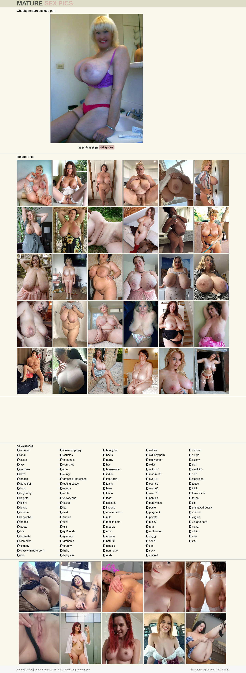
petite (151, 507)
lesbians (109, 502)
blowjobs (24, 517)
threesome (197, 493)
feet (64, 512)
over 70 (152, 493)
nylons (151, 450)
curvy (65, 474)
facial (65, 502)
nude (107, 555)
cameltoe (24, 541)
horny (108, 459)
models (109, 526)
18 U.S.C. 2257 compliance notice (72, 669)
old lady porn (155, 455)
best (21, 488)
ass (21, 464)
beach (22, 478)
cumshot (67, 464)
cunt (64, 469)
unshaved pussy (200, 507)
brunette (23, 536)
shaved (152, 555)
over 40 (152, 478)
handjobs (110, 450)
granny (66, 545)
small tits (196, 469)
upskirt (194, 512)
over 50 (152, 483)
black (22, 507)
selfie (151, 541)
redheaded (154, 531)
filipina (65, 517)
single (194, 455)
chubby (23, 545)
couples (66, 455)
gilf (63, 526)
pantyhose (154, 502)
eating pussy (69, 483)
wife (193, 536)
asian (22, 459)
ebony (65, 488)
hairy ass (67, 555)
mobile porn (111, 521)
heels (108, 455)
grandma (67, 541)
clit (20, 555)
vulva (194, 526)
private (151, 517)
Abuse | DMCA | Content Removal (35, 669)
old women (154, 459)
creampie (67, 459)
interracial (110, 478)
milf (106, 517)
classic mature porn (30, 550)
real (150, 526)
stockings (196, 478)
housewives (111, 469)
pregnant (153, 512)
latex (107, 488)
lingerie (109, 507)
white (194, 531)
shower (195, 450)
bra (20, 531)
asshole (23, 469)
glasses (66, 536)
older (150, 464)
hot (106, 464)
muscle (109, 536)
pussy (151, 521)
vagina (194, 517)
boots (22, 526)
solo (193, 474)
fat (63, 507)
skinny (194, 459)
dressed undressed (73, 478)
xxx (192, 541)
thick (193, 488)
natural (108, 541)
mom (107, 531)
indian (108, 474)
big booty (24, 493)
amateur (23, 450)
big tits (22, 498)
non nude (110, 550)
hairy (64, 550)
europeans (68, 498)
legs (107, 498)
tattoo (194, 483)
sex (149, 545)
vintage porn (198, 521)
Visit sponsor (107, 147)
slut (192, 464)
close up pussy (70, 450)
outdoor (152, 469)
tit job (194, 498)
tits (192, 502)
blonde (23, 512)
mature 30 (153, 474)
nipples (109, 545)
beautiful (24, 483)
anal (21, 455)
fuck (64, 521)
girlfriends (67, 531)
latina (108, 493)
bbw (21, 474)
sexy (150, 550)
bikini (22, 502)
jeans (108, 483)
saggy (151, 536)
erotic (65, 493)
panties (152, 498)
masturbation (112, 512)
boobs (22, 521)
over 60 (152, 488)
